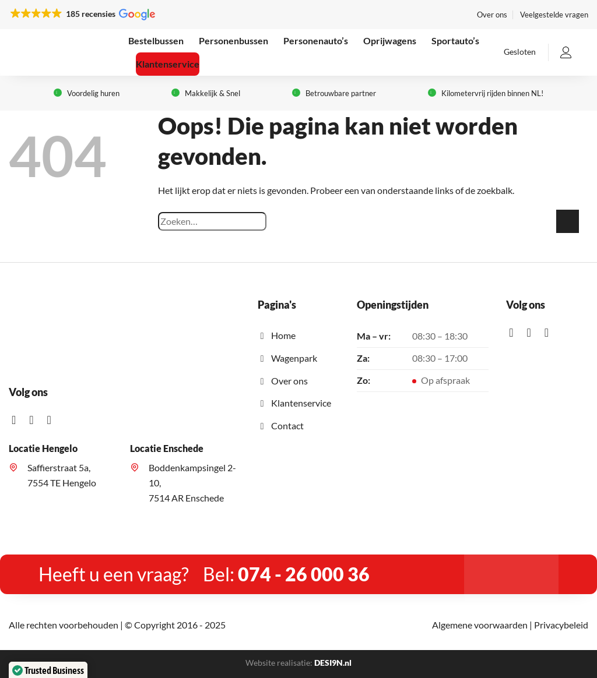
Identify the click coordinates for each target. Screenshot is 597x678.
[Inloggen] (566, 52)
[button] (82, 14)
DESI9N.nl (333, 663)
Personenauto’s (315, 40)
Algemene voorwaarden (480, 624)
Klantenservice (167, 63)
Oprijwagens (389, 40)
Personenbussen (233, 40)
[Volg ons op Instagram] (35, 420)
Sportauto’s (455, 40)
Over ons (492, 14)
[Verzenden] (567, 221)
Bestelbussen (156, 40)
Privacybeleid (561, 624)
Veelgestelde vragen (554, 14)
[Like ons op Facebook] (17, 420)
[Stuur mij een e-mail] (52, 420)
